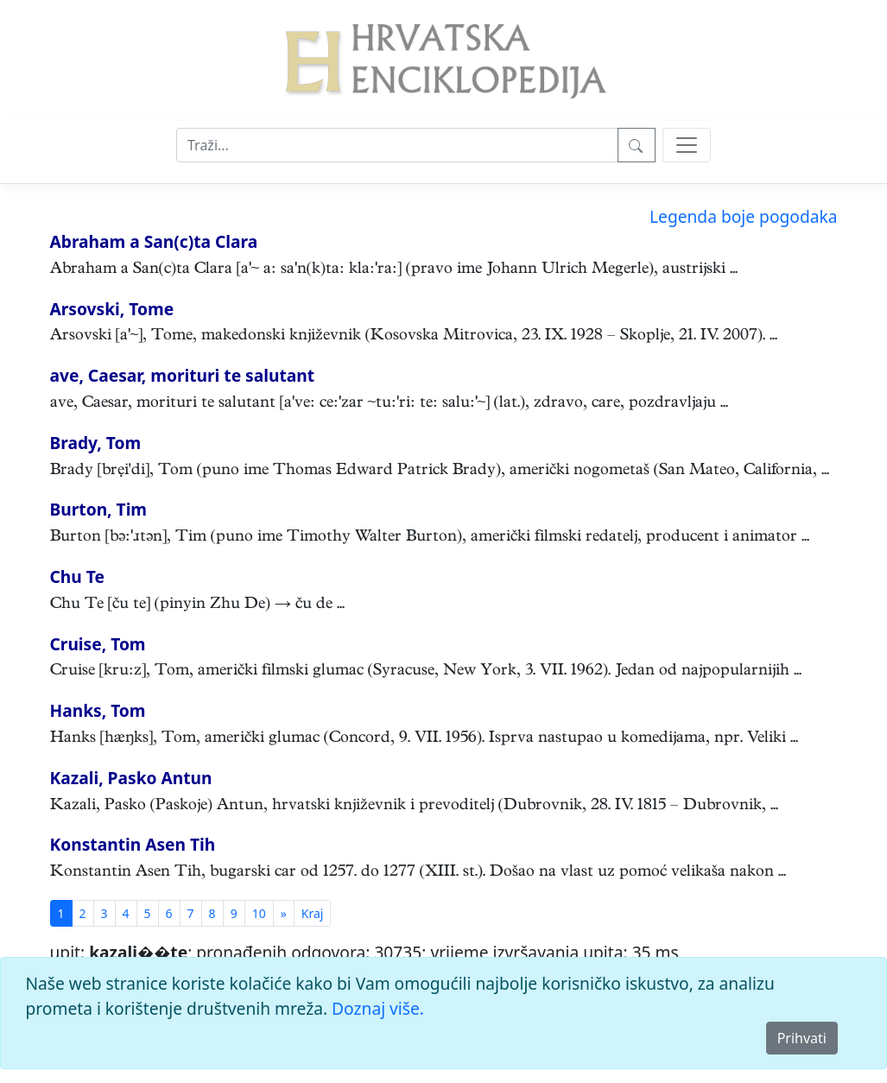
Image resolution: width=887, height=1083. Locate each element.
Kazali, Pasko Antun (131, 777)
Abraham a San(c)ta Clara (154, 241)
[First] (313, 913)
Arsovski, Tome (112, 308)
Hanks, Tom (98, 710)
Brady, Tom (96, 442)
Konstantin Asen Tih (133, 844)
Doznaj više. (378, 1008)
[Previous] (284, 913)
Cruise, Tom (98, 644)
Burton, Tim (99, 509)
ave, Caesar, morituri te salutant (182, 375)
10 (259, 913)
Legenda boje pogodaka (743, 216)
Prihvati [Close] (802, 1038)
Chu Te (77, 576)
